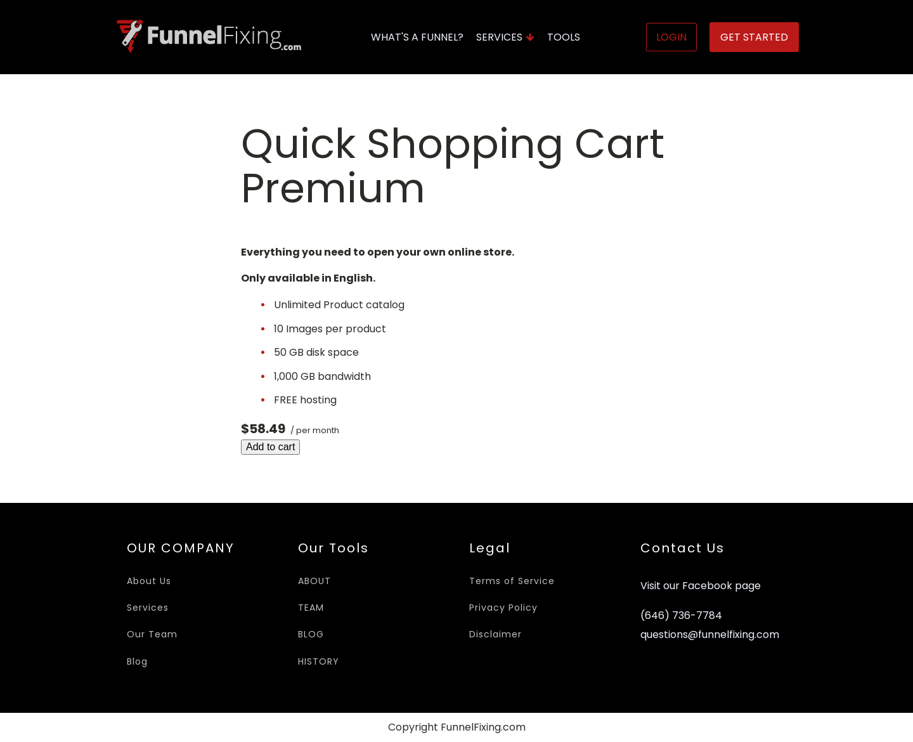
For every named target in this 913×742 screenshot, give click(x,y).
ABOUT (314, 581)
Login (671, 37)
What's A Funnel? (417, 37)
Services (505, 37)
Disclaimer (495, 634)
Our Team (152, 634)
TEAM (311, 607)
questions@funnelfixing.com (709, 635)
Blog (137, 661)
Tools (563, 37)
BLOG (311, 634)
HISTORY (318, 661)
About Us (149, 581)
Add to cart (270, 446)
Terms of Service (512, 581)
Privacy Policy (503, 607)
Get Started (754, 37)
